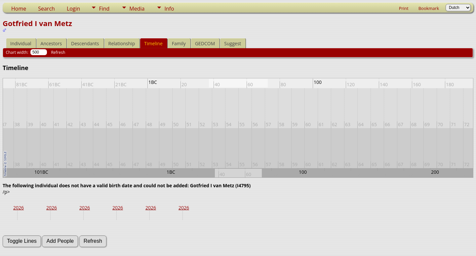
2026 (18, 207)
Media (136, 8)
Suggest (232, 43)
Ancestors (51, 43)
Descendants (85, 43)
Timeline (153, 43)
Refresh (58, 52)
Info (169, 8)
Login (73, 8)
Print (404, 8)
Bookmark (428, 8)
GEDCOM (205, 43)
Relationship (121, 43)
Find (104, 8)
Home (18, 8)
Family (179, 43)
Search (46, 8)
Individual (20, 43)
